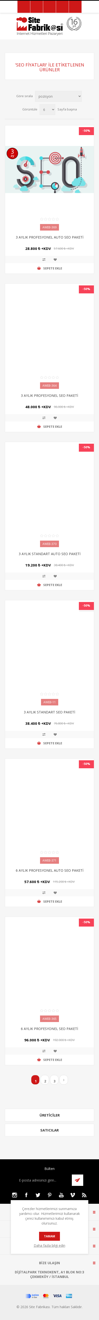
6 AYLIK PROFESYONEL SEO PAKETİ (49, 1028)
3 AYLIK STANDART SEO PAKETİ (49, 712)
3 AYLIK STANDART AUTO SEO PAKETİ (50, 554)
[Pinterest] (49, 1195)
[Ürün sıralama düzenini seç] (58, 96)
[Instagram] (14, 1195)
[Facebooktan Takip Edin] (26, 1195)
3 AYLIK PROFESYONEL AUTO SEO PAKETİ (49, 237)
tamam (49, 1236)
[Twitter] (38, 1195)
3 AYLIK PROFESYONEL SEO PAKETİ (49, 395)
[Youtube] (61, 1195)
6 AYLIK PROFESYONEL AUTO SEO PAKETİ (49, 870)
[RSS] (84, 1195)
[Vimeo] (73, 1195)
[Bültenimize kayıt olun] (42, 1180)
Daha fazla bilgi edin (49, 1245)
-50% (86, 130)
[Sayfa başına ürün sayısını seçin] (47, 109)
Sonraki (63, 1080)
